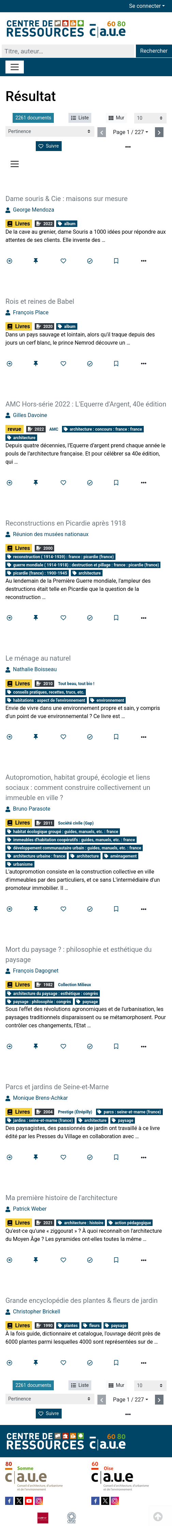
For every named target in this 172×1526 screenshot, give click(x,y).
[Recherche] (68, 51)
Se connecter (145, 6)
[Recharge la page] (150, 118)
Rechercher (154, 51)
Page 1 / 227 (128, 132)
